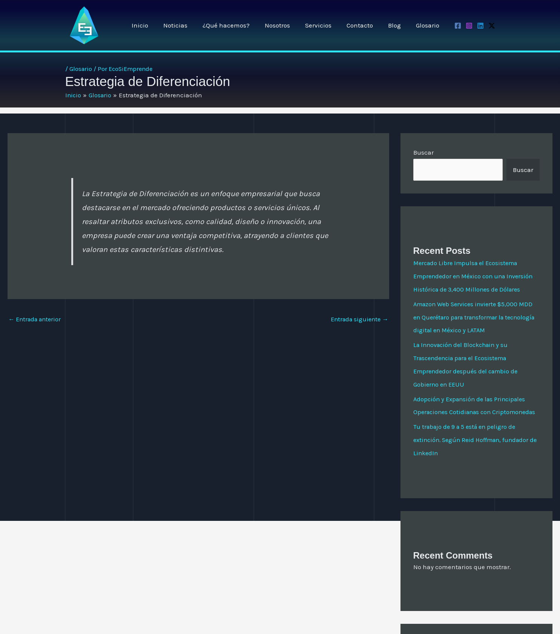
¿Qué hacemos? (238, 25)
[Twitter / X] (491, 25)
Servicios (326, 25)
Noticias (190, 25)
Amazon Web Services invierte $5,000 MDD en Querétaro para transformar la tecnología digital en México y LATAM (476, 328)
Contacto (365, 25)
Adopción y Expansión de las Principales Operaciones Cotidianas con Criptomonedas (472, 421)
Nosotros (287, 25)
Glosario (428, 25)
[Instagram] (469, 25)
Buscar (423, 152)
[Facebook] (457, 25)
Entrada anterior (36, 319)
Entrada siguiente (357, 319)
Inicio (157, 25)
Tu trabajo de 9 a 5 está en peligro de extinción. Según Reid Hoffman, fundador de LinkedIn (474, 461)
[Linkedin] (480, 25)
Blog (397, 25)
